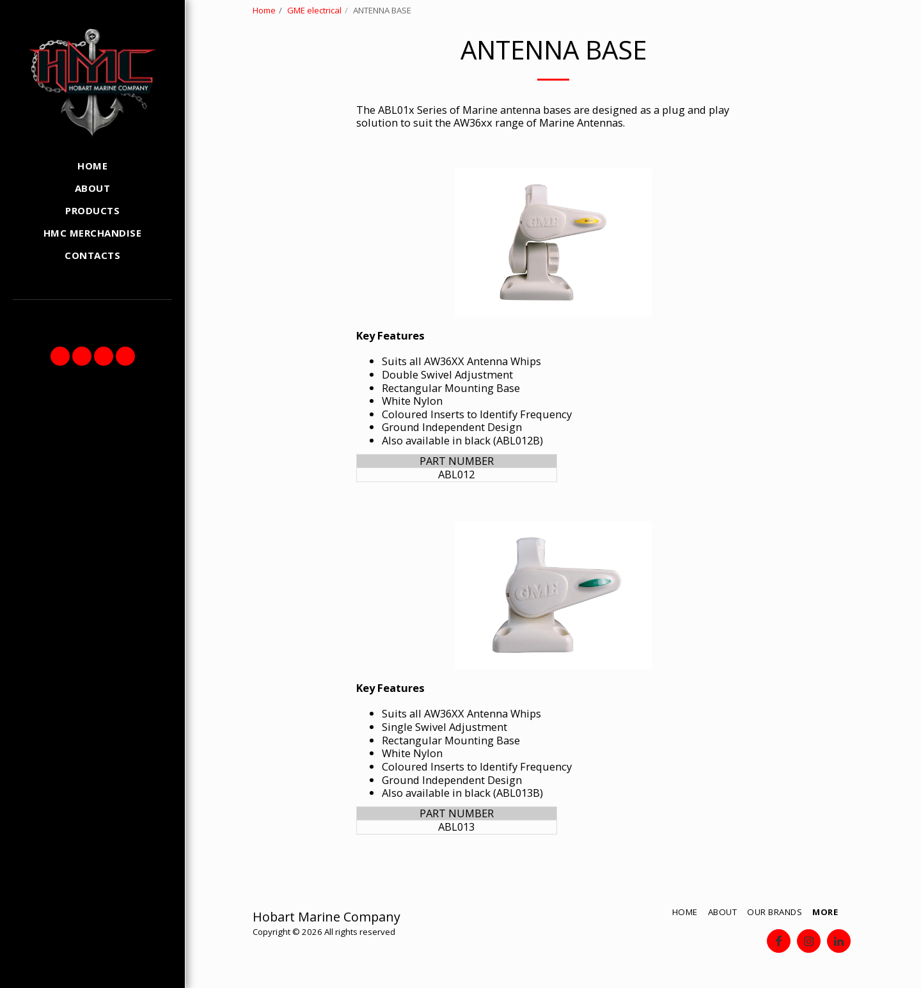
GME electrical (314, 10)
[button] (60, 356)
